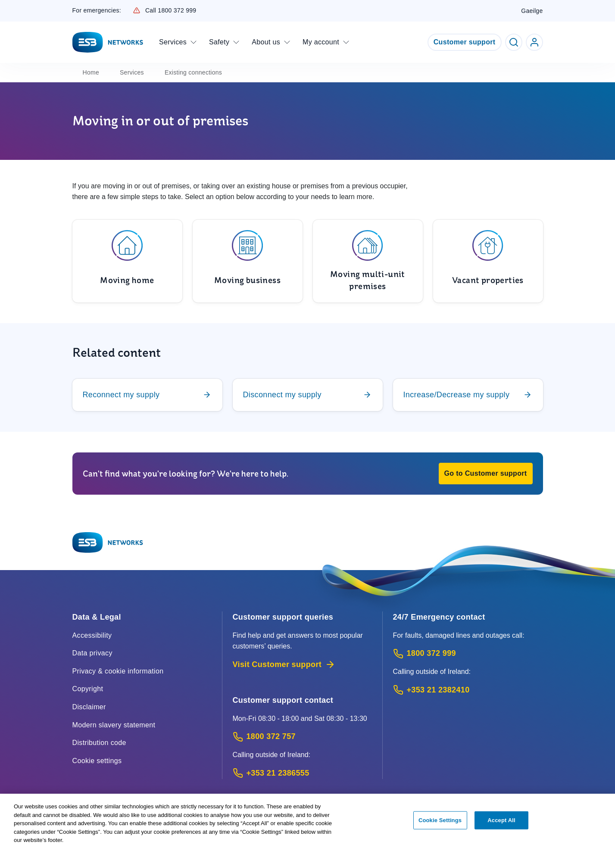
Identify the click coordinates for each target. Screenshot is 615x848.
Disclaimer (89, 707)
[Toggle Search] (513, 42)
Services (132, 72)
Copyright (87, 688)
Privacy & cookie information (118, 671)
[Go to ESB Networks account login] (534, 42)
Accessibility (92, 635)
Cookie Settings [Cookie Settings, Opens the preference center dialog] (440, 823)
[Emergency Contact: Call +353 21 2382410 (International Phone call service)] (468, 690)
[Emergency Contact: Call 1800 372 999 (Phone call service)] (468, 653)
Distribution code (99, 742)
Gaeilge (532, 10)
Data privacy (92, 653)
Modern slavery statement (114, 725)
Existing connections (193, 72)
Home (91, 72)
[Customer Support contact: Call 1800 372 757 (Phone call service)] (302, 736)
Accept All (501, 823)
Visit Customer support (284, 664)
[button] (486, 473)
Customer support (465, 42)
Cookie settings (97, 760)
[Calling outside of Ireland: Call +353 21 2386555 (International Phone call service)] (302, 773)
